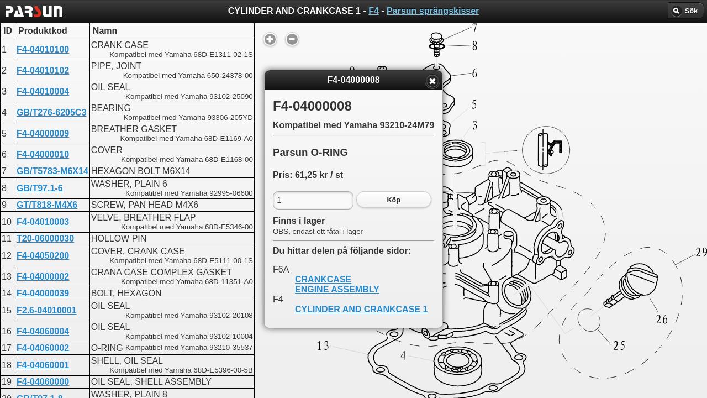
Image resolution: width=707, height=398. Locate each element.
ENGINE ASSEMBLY (337, 289)
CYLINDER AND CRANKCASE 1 (361, 309)
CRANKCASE (323, 279)
